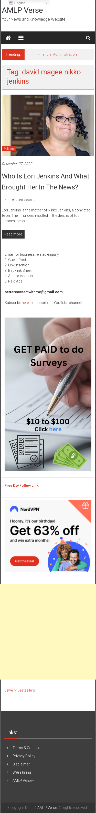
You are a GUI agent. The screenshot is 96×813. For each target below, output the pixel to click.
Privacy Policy (24, 756)
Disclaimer (21, 764)
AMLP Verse (22, 10)
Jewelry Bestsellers (20, 690)
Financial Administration (57, 54)
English (17, 3)
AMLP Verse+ (23, 780)
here (25, 303)
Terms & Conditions (29, 748)
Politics (9, 149)
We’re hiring (22, 772)
